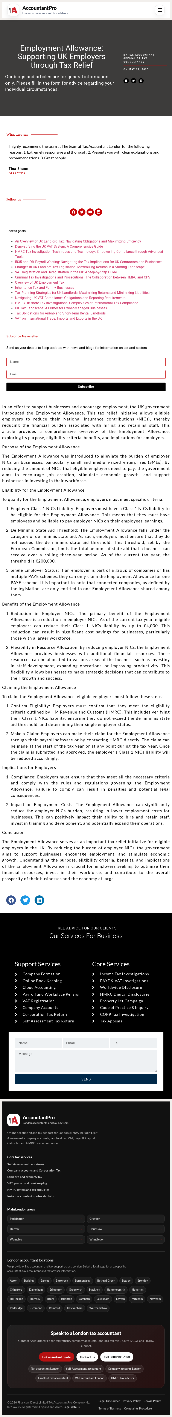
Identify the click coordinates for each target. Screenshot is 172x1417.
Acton (13, 1280)
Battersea (62, 1280)
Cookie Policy (152, 1401)
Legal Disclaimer (109, 1401)
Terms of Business (110, 1408)
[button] (126, 81)
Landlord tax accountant (53, 1378)
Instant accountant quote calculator (31, 1196)
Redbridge (16, 1308)
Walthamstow (98, 1308)
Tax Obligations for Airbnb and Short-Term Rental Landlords (60, 313)
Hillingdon (16, 1298)
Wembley (16, 1239)
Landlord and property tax (24, 1177)
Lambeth (84, 1298)
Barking (29, 1280)
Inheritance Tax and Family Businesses (44, 288)
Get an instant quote (56, 1357)
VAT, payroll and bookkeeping (27, 1183)
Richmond (36, 1308)
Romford (54, 1308)
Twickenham (74, 1308)
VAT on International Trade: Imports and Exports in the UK (58, 318)
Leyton (120, 1298)
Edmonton (56, 1289)
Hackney (94, 1289)
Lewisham (103, 1298)
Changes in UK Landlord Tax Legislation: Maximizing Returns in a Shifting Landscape (80, 267)
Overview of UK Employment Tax (39, 282)
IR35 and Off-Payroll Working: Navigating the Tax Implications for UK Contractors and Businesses (88, 262)
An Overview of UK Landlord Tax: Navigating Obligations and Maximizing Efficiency (78, 241)
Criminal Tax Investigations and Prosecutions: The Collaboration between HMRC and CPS (82, 277)
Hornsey (35, 1298)
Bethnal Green (106, 1280)
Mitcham (137, 1298)
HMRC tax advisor (122, 1378)
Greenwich (75, 1289)
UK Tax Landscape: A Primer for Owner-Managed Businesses (61, 308)
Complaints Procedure (138, 1408)
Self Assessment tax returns (25, 1164)
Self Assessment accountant (83, 1368)
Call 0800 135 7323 (117, 1357)
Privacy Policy (132, 1401)
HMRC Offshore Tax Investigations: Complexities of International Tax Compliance (76, 303)
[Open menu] (160, 10)
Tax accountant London (45, 1368)
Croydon (95, 1218)
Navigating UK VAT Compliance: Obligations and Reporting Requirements (70, 298)
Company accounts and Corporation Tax (34, 1170)
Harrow (14, 1229)
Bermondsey (82, 1280)
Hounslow (96, 1229)
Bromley (142, 1280)
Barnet (45, 1280)
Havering (137, 1289)
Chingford (16, 1289)
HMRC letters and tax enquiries (28, 1189)
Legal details (72, 1407)
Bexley (126, 1280)
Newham (155, 1298)
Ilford (50, 1298)
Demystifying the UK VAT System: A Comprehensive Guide (59, 246)
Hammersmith (116, 1289)
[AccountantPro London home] (37, 10)
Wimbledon (97, 1239)
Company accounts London (124, 1368)
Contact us (87, 1357)
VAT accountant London (89, 1378)
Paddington (17, 1218)
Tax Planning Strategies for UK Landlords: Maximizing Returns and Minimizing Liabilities (82, 293)
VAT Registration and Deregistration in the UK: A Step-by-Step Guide (66, 272)
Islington (66, 1298)
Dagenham (36, 1289)
